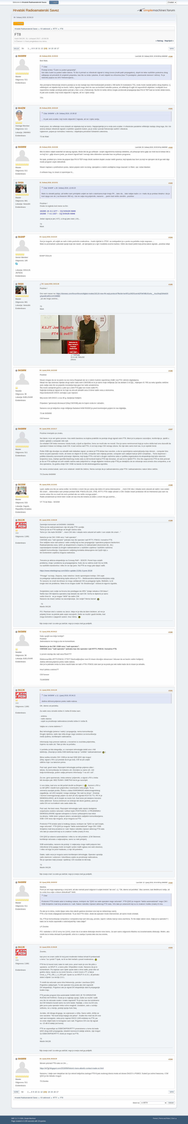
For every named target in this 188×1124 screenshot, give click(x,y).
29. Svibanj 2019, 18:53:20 (49, 108)
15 (52, 48)
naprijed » (169, 41)
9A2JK (21, 520)
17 (58, 48)
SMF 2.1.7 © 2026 (17, 1118)
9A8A (21, 182)
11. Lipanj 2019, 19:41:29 (48, 690)
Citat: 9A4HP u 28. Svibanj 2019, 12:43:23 (60, 188)
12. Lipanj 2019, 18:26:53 (48, 882)
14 (49, 48)
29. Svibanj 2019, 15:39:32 (49, 56)
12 (42, 48)
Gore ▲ (174, 1118)
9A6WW (22, 56)
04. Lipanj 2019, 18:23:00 (48, 370)
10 (36, 48)
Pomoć (155, 1118)
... (30, 48)
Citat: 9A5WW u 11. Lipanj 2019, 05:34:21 (60, 696)
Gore (16, 1092)
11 (39, 48)
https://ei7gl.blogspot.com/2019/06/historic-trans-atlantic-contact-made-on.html (72, 1068)
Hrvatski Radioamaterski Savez (36, 10)
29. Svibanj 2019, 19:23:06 (49, 147)
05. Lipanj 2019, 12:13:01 (48, 484)
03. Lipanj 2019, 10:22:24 (48, 237)
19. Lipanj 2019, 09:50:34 (48, 1059)
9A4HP (21, 237)
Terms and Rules (164, 1118)
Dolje (16, 48)
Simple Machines (30, 1118)
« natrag (159, 41)
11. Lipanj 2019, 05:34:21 (48, 631)
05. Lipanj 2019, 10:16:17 (48, 429)
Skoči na (136, 1103)
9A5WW (22, 370)
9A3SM (21, 484)
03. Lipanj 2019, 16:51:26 (50, 284)
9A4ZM (21, 108)
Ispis (172, 48)
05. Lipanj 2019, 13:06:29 (48, 520)
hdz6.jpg (75, 355)
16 (55, 48)
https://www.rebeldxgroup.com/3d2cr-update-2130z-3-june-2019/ (66, 571)
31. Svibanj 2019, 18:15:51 (49, 182)
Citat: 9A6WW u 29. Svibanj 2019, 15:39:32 (60, 114)
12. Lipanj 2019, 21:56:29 (48, 947)
